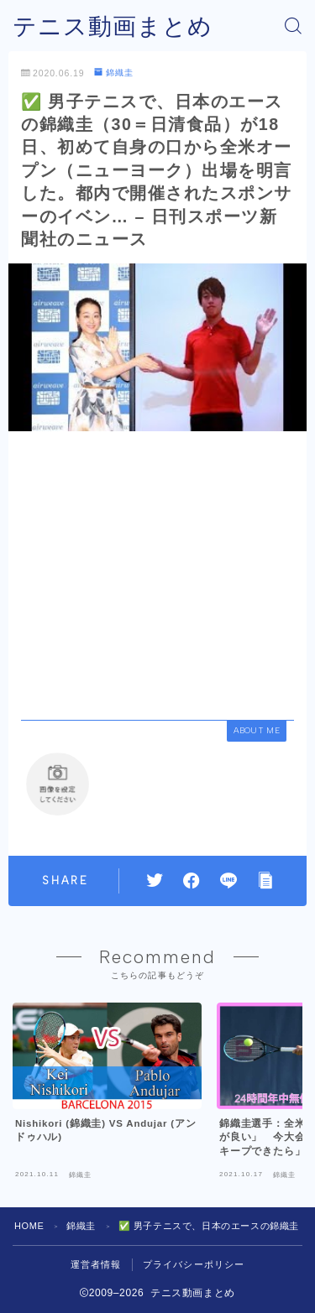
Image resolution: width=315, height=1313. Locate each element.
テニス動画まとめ (113, 26)
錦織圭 (114, 72)
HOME (29, 1226)
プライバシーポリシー (194, 1264)
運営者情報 (96, 1264)
